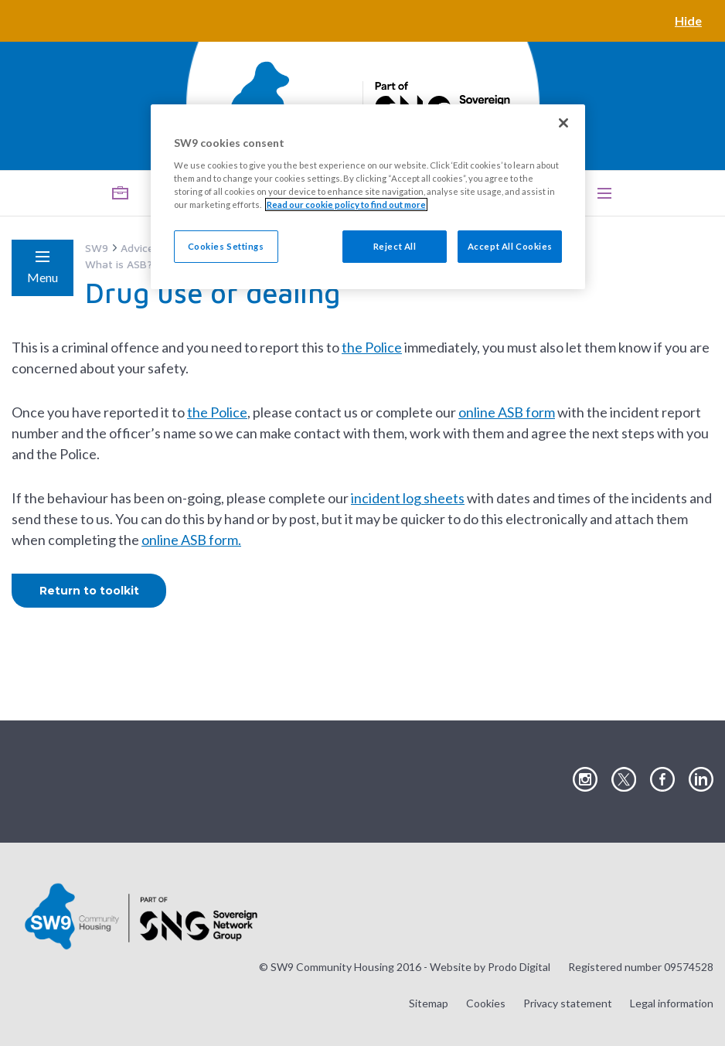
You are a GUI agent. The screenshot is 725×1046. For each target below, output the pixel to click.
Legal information (671, 1003)
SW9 (96, 247)
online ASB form (506, 412)
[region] (368, 196)
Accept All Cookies (510, 246)
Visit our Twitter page (623, 780)
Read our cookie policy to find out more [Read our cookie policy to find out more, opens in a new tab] (346, 204)
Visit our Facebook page (662, 780)
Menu (42, 277)
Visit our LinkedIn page (701, 780)
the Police (372, 347)
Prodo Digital (519, 966)
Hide (688, 20)
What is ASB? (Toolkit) (140, 264)
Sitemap (428, 1003)
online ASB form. (191, 539)
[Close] (563, 123)
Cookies (485, 1003)
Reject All (395, 246)
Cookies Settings (226, 246)
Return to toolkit (89, 591)
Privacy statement (567, 1003)
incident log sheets (408, 497)
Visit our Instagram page (585, 780)
